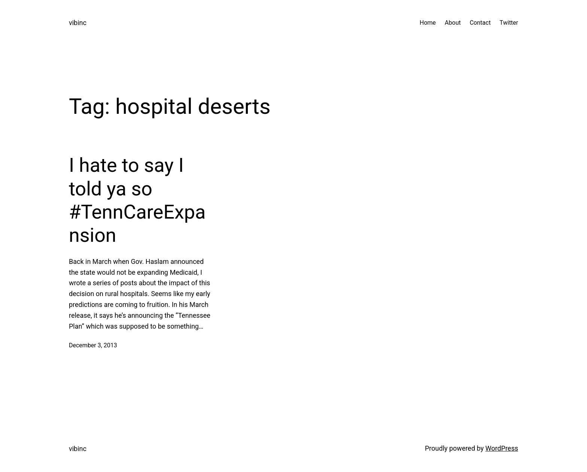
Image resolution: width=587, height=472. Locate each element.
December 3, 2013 (93, 345)
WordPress (502, 448)
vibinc (77, 23)
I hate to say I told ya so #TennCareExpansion (137, 200)
